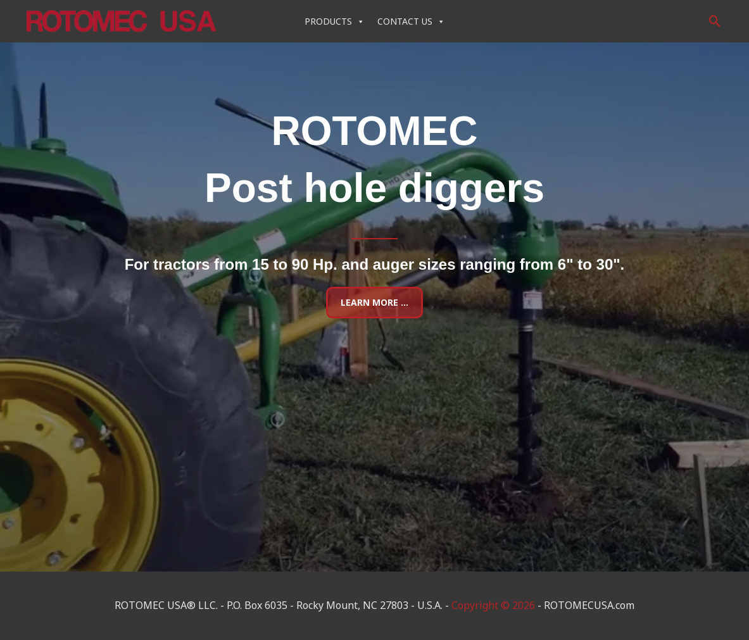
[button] (715, 21)
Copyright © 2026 (493, 605)
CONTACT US (411, 21)
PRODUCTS (335, 21)
